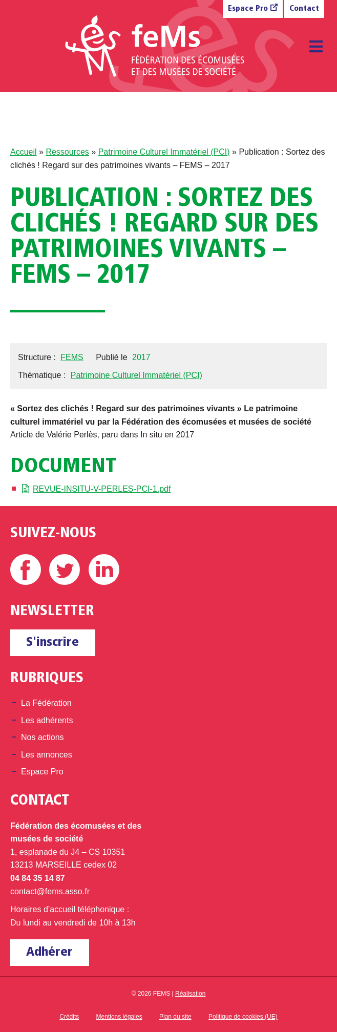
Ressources (67, 152)
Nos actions (42, 737)
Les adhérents (47, 720)
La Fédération (46, 703)
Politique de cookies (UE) (243, 1016)
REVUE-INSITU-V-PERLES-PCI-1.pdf (102, 489)
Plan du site (175, 1016)
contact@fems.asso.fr (50, 891)
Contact (304, 9)
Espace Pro (248, 9)
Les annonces (46, 754)
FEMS (71, 357)
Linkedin (104, 569)
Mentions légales (119, 1016)
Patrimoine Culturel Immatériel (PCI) (164, 152)
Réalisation (190, 993)
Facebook (25, 569)
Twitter (64, 569)
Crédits (69, 1016)
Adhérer (49, 952)
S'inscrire (52, 642)
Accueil (23, 152)
